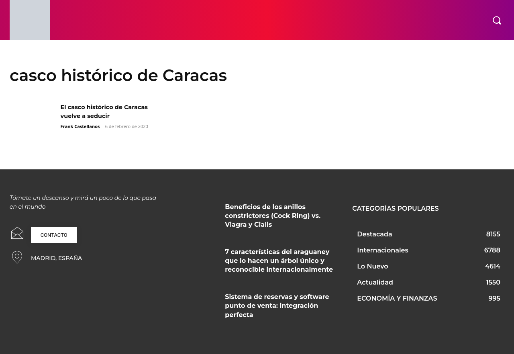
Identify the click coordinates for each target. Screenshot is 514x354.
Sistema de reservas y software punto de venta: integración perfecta (277, 306)
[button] (496, 20)
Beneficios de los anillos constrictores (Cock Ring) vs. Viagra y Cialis (272, 216)
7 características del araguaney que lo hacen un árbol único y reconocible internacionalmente (279, 261)
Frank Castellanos (80, 126)
